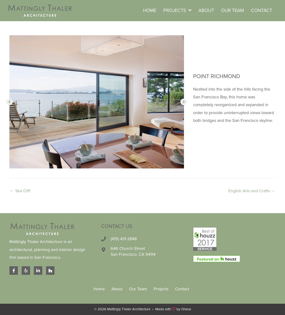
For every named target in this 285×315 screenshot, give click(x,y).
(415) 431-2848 (124, 238)
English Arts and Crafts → (251, 190)
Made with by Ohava (173, 309)
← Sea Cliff (20, 190)
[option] (96, 102)
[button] (9, 102)
